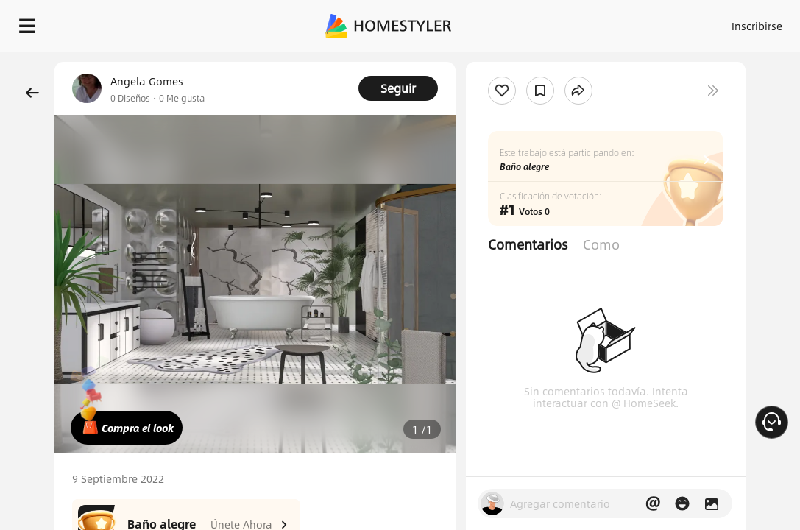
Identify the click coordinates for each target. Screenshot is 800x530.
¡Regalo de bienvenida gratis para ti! (593, 61)
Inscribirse (708, 22)
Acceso (651, 22)
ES (761, 22)
